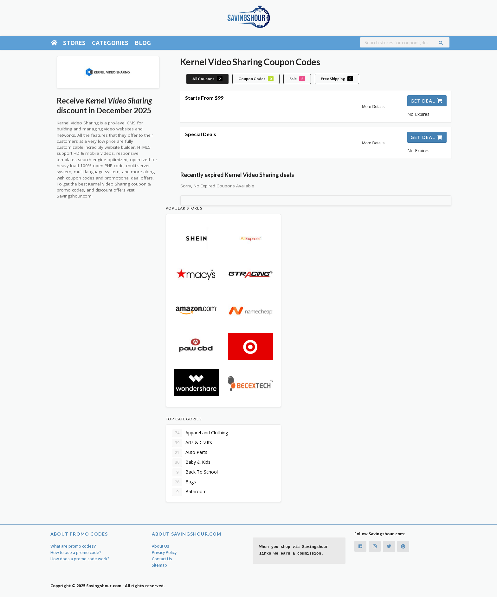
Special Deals (200, 134)
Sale (297, 78)
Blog (143, 43)
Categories (110, 43)
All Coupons (207, 78)
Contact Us (162, 559)
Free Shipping (337, 78)
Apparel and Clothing (200, 433)
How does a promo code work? (80, 559)
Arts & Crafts (192, 443)
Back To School (195, 472)
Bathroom (189, 492)
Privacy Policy (164, 552)
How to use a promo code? (75, 552)
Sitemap (159, 565)
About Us (160, 546)
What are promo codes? (73, 546)
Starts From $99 (204, 98)
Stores (74, 43)
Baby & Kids (191, 462)
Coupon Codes (256, 78)
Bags (184, 482)
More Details (373, 106)
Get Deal (426, 100)
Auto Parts (189, 453)
